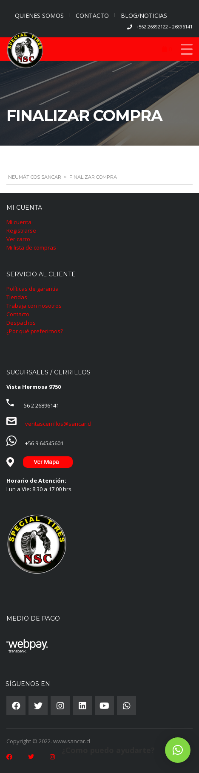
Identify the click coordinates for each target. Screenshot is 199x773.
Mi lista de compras (31, 247)
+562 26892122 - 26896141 (164, 26)
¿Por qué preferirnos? (34, 331)
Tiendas (16, 297)
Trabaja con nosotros (34, 305)
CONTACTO (92, 15)
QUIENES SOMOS (39, 15)
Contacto (17, 314)
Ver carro (18, 239)
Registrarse (21, 230)
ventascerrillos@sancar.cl (58, 423)
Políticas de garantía (32, 288)
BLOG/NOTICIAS (144, 15)
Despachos (21, 322)
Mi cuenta (18, 222)
